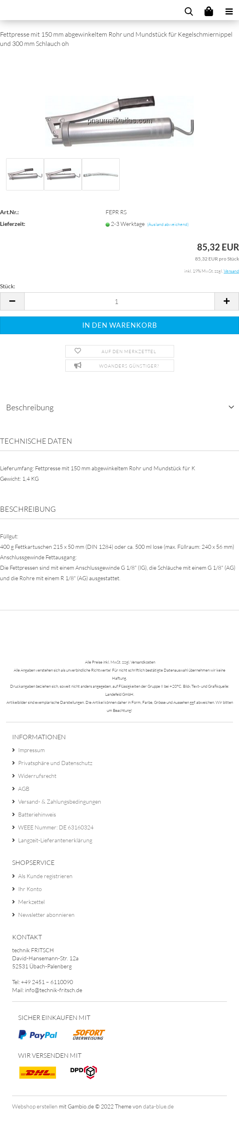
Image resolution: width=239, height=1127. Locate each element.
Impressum (31, 750)
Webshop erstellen (35, 1106)
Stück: (7, 286)
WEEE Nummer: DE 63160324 (56, 827)
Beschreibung (30, 407)
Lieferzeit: (12, 223)
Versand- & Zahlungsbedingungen (59, 801)
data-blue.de (158, 1106)
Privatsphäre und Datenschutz (55, 762)
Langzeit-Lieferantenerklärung (55, 840)
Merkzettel (31, 901)
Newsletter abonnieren (46, 914)
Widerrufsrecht (37, 775)
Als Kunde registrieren (45, 876)
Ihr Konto (30, 888)
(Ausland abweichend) (168, 224)
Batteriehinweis (37, 814)
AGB (23, 788)
